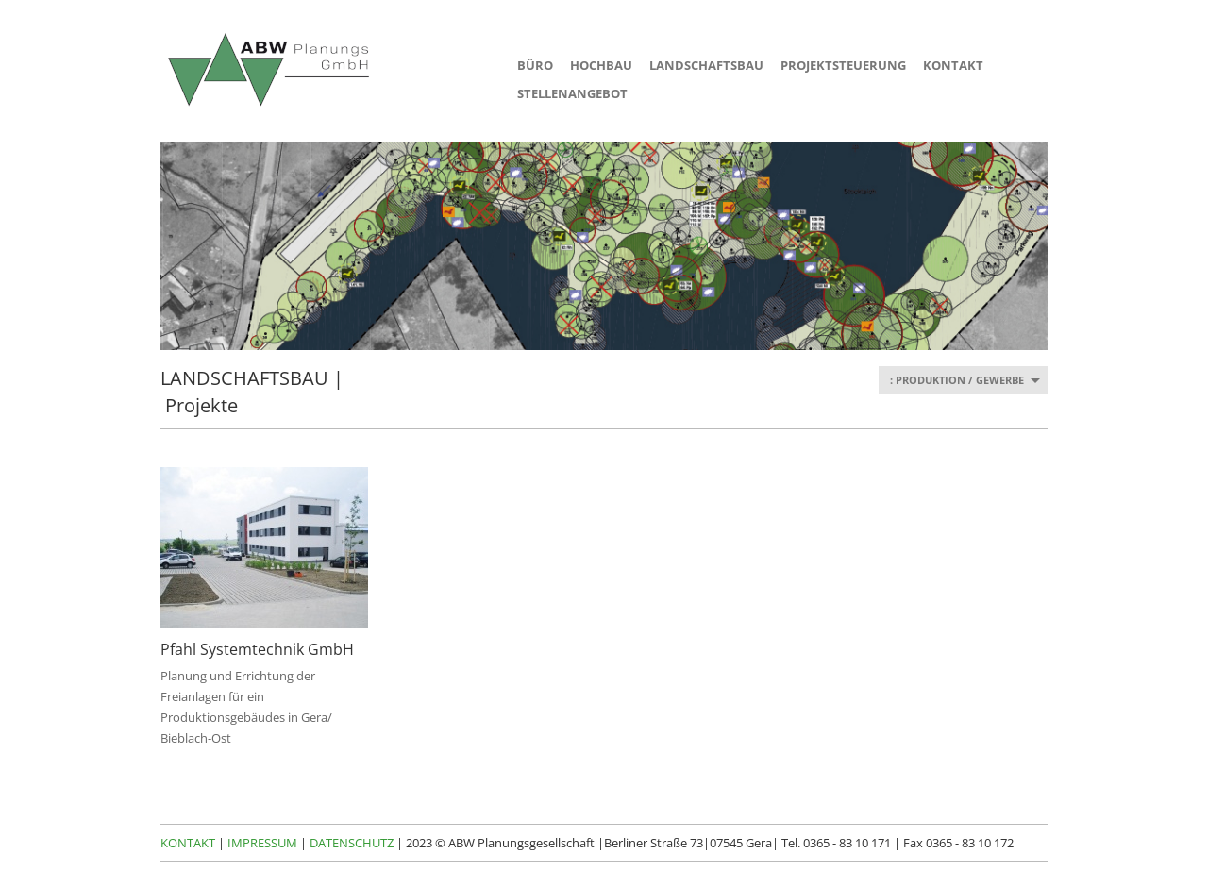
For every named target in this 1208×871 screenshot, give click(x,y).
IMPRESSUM (262, 842)
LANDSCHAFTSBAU (706, 65)
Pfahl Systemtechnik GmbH (257, 649)
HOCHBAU (601, 65)
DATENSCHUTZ (352, 842)
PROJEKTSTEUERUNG (843, 65)
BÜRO (535, 65)
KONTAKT (953, 65)
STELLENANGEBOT (572, 93)
